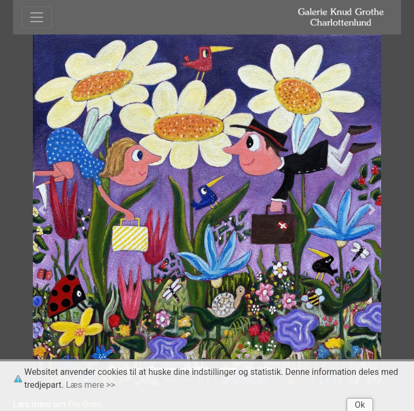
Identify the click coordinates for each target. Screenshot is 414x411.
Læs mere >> (90, 385)
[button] (42, 210)
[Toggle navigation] (37, 17)
